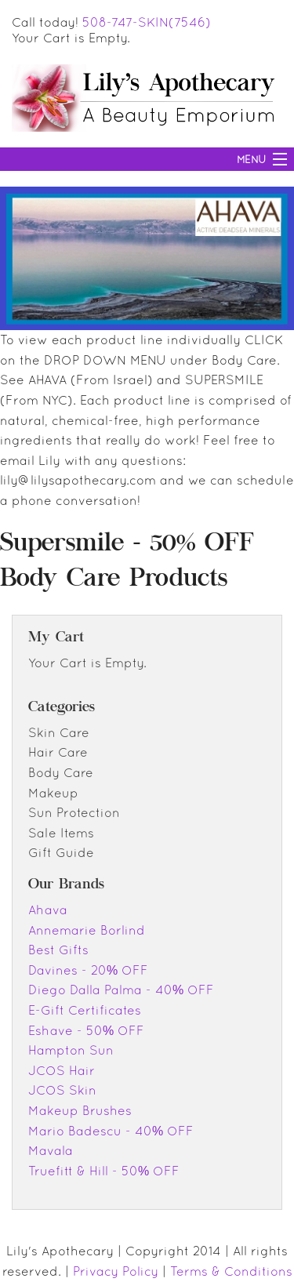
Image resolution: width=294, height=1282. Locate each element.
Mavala (50, 1150)
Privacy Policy (115, 1271)
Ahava (47, 909)
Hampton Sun (71, 1050)
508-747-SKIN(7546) (146, 22)
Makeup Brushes (80, 1110)
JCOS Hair (61, 1070)
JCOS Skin (62, 1090)
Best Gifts (58, 949)
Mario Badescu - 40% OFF (111, 1131)
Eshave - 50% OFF (86, 1030)
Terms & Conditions (231, 1271)
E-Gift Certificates (84, 1010)
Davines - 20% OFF (88, 970)
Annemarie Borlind (86, 930)
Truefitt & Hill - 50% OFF (104, 1171)
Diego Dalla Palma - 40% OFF (121, 989)
